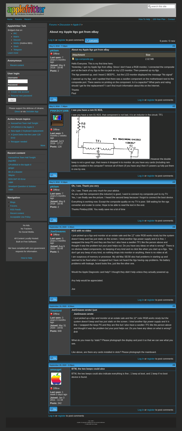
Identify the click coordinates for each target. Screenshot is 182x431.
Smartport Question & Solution (22, 186)
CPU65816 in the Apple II (22, 127)
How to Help (26, 258)
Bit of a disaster (15, 172)
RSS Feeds (15, 209)
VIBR (10, 182)
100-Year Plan (159, 19)
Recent (27, 19)
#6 (174, 365)
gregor (11, 168)
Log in (52, 40)
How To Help (144, 19)
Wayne (11, 175)
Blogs (12, 202)
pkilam (54, 50)
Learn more (13, 53)
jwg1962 (12, 161)
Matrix (16, 37)
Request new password (21, 96)
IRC (15, 33)
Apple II (76, 24)
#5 (174, 306)
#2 (174, 106)
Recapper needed (19, 142)
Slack (15, 46)
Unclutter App (32, 111)
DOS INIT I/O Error (16, 179)
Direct (17, 111)
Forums (18, 19)
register (61, 40)
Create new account (20, 92)
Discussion (64, 24)
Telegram (17, 50)
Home (9, 19)
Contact (171, 19)
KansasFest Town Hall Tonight (24, 123)
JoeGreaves (58, 231)
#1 (174, 46)
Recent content (17, 65)
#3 (174, 182)
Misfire (16, 43)
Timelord (56, 310)
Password (13, 85)
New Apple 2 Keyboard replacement (27, 131)
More (43, 145)
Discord (16, 40)
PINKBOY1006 (59, 110)
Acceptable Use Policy (20, 217)
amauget (55, 369)
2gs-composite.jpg (84, 59)
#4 (174, 227)
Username (13, 78)
